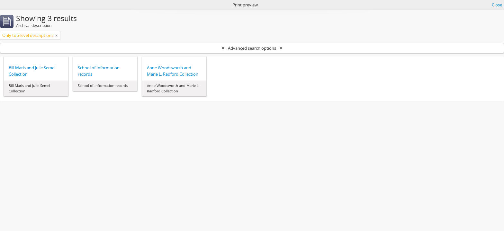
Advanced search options (252, 48)
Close (497, 5)
